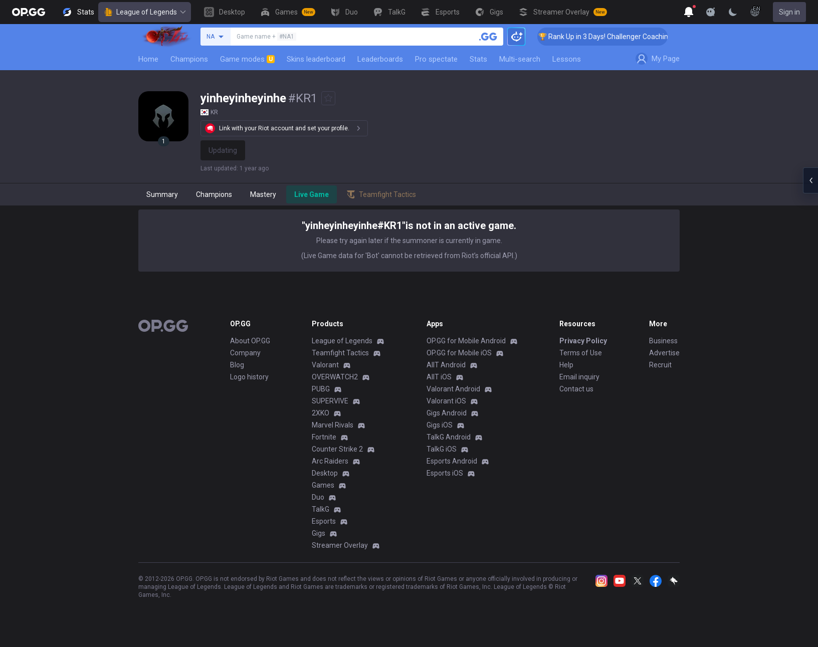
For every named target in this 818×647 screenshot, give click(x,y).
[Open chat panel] (810, 180)
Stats (478, 59)
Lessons (566, 59)
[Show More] (689, 12)
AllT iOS (439, 377)
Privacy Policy (583, 341)
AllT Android (446, 365)
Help (566, 365)
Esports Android (452, 461)
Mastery (263, 194)
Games (323, 485)
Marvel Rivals (332, 425)
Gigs (318, 533)
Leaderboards (380, 59)
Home (148, 59)
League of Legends (144, 12)
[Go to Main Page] (28, 12)
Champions (189, 59)
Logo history (249, 377)
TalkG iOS (442, 449)
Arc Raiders (330, 461)
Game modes (247, 59)
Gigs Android (447, 413)
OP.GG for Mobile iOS (459, 353)
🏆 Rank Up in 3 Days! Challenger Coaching (615, 37)
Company (245, 353)
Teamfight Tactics (340, 353)
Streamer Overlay (340, 545)
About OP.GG (250, 341)
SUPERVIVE (330, 401)
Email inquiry (579, 377)
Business (663, 341)
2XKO (320, 413)
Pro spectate (436, 59)
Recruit (660, 365)
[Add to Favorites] (328, 98)
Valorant (325, 365)
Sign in (789, 12)
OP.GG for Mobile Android (466, 341)
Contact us (576, 389)
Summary (162, 194)
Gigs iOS (440, 425)
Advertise (664, 353)
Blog (237, 365)
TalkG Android (449, 437)
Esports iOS (445, 473)
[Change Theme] (733, 12)
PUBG (321, 389)
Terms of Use (580, 353)
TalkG (320, 509)
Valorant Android (453, 389)
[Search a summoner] (488, 37)
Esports (324, 521)
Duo (318, 497)
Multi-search (519, 59)
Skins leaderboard (316, 59)
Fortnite (324, 437)
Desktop (325, 473)
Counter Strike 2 (337, 449)
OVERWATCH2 (335, 377)
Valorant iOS (446, 401)
